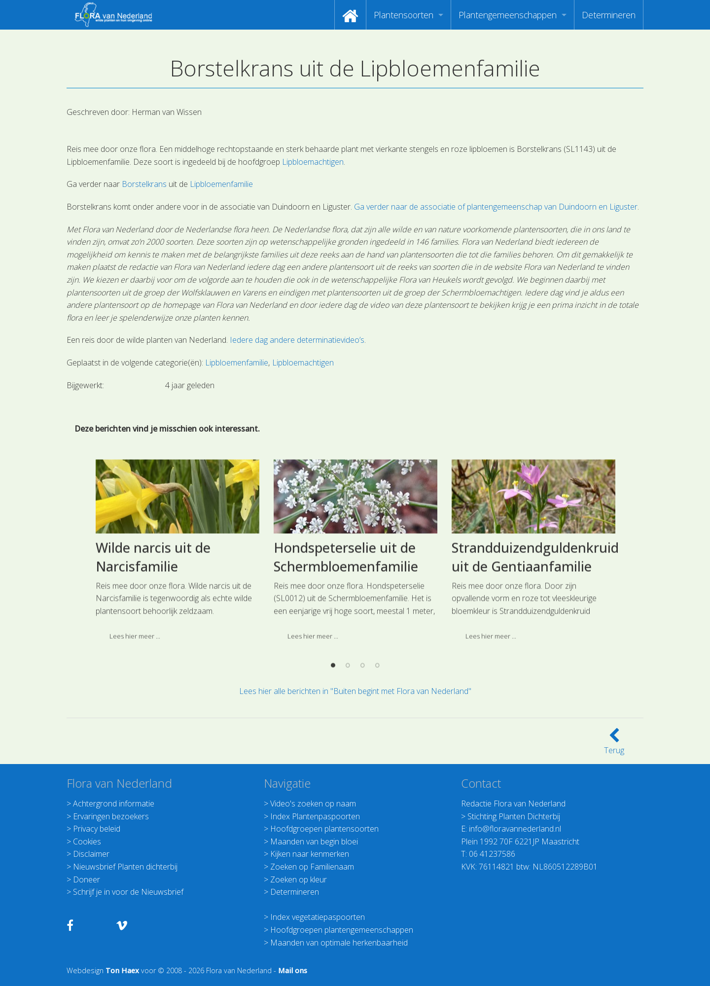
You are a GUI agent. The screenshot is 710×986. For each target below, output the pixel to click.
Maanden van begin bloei (314, 841)
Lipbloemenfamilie (221, 184)
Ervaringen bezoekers (111, 816)
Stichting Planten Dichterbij (513, 816)
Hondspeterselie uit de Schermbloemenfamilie (346, 617)
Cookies (87, 841)
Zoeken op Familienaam (312, 866)
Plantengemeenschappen (508, 15)
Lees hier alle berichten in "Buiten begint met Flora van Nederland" (355, 691)
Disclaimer (91, 853)
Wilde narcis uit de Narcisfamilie (153, 617)
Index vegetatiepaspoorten (317, 917)
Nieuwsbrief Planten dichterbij (125, 866)
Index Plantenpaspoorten (315, 816)
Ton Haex (122, 970)
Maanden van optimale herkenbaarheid (339, 942)
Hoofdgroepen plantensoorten (324, 828)
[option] (177, 614)
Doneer (86, 879)
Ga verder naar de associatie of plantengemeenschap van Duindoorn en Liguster (496, 206)
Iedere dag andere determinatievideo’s (297, 339)
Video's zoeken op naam (313, 803)
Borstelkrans (144, 184)
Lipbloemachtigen (313, 161)
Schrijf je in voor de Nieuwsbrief (128, 891)
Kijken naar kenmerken (309, 853)
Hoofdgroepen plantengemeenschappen (341, 929)
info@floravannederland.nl (515, 828)
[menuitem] (350, 15)
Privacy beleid (96, 828)
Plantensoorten (403, 15)
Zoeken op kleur (298, 879)
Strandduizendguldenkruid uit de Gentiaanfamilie (535, 617)
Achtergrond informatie (113, 803)
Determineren (609, 15)
